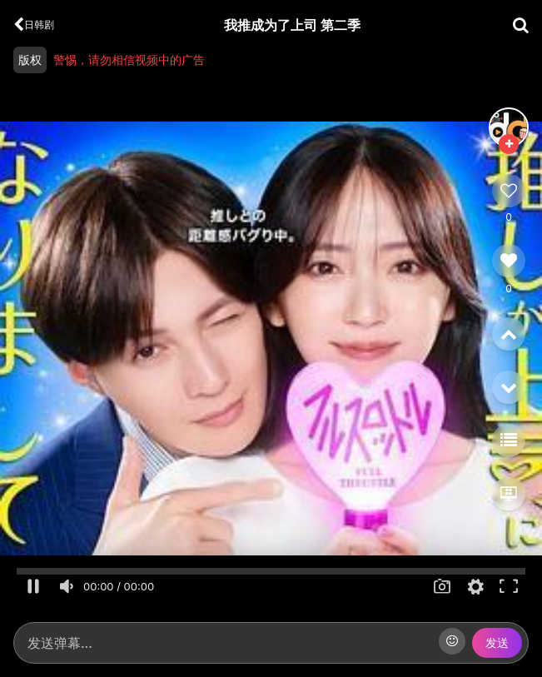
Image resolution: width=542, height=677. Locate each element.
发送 (497, 642)
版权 (30, 59)
